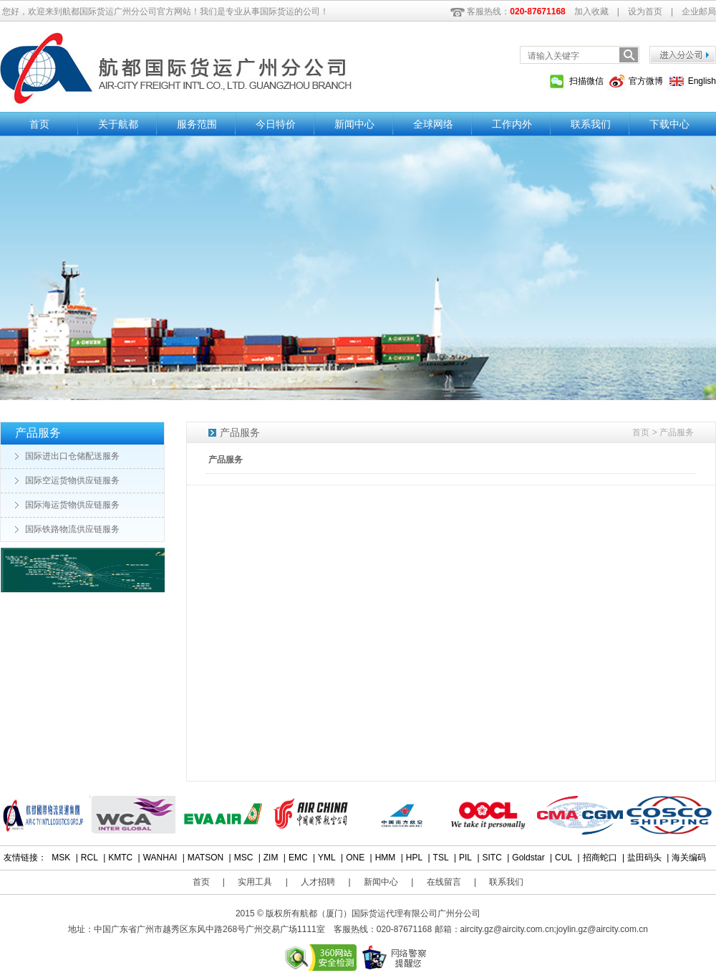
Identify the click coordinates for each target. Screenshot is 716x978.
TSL (441, 858)
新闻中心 (354, 124)
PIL (465, 858)
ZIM (271, 858)
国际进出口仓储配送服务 (72, 456)
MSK (61, 858)
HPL (414, 858)
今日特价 (276, 124)
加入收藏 (591, 11)
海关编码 (689, 858)
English (702, 81)
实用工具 (255, 882)
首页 (39, 124)
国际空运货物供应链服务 (72, 480)
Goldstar (528, 858)
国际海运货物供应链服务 (72, 505)
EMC (298, 858)
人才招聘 (318, 882)
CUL (563, 858)
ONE (355, 858)
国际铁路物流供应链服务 (72, 529)
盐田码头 (644, 858)
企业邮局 (699, 11)
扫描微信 (586, 81)
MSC (243, 858)
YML (327, 858)
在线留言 (444, 882)
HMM (385, 858)
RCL (89, 858)
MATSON (205, 858)
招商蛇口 (600, 858)
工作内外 (512, 124)
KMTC (120, 858)
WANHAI (160, 858)
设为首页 (645, 11)
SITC (492, 858)
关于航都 (118, 124)
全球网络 (433, 124)
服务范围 (197, 124)
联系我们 (591, 124)
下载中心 (669, 124)
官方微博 (646, 81)
